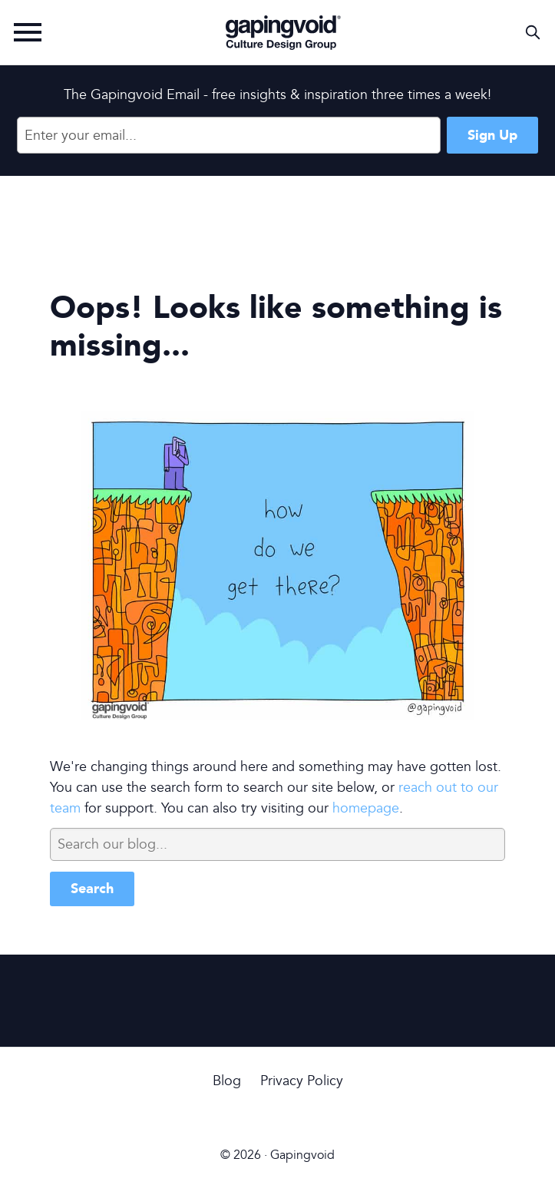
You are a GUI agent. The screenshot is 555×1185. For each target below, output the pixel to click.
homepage (365, 808)
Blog (227, 1081)
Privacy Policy (301, 1081)
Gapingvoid (283, 32)
